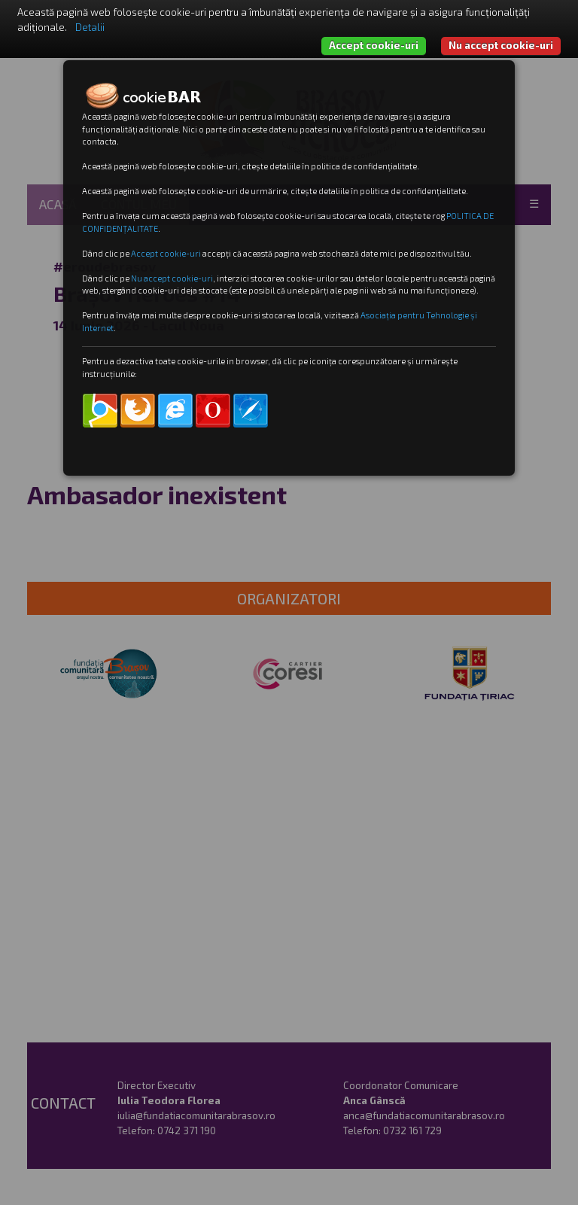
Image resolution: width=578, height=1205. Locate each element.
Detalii (90, 27)
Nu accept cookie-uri (501, 45)
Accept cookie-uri (373, 45)
